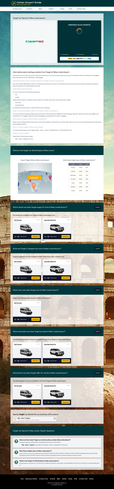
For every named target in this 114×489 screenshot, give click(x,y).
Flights (41, 9)
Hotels (70, 9)
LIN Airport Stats (81, 9)
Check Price (36, 236)
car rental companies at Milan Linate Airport (60, 75)
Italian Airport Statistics (31, 479)
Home (22, 479)
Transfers (52, 9)
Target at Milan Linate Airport (26, 453)
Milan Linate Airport (30, 75)
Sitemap (91, 479)
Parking (62, 9)
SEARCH (97, 207)
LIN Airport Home (17, 9)
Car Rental (30, 9)
